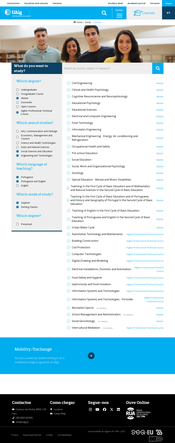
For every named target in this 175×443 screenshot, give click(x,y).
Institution (13, 3)
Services (57, 3)
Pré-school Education (85, 153)
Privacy (14, 434)
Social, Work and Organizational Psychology (98, 166)
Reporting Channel (32, 434)
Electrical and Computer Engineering (94, 116)
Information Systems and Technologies (96, 291)
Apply (158, 68)
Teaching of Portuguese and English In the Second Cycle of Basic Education (111, 219)
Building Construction (85, 241)
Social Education (81, 159)
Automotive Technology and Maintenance (97, 234)
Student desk (115, 3)
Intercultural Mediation (86, 327)
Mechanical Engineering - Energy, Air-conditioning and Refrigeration (105, 138)
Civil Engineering (82, 83)
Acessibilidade (64, 434)
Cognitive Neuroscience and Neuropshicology (99, 96)
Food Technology (82, 123)
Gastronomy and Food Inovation (91, 284)
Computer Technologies (86, 254)
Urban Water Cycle (83, 227)
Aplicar (104, 12)
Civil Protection (81, 247)
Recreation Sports (83, 307)
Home (79, 22)
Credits (49, 434)
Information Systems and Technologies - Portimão (102, 299)
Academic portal (136, 3)
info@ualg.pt (22, 422)
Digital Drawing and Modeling (90, 260)
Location (58, 409)
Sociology (77, 173)
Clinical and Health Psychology (90, 89)
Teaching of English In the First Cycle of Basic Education (105, 210)
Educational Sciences (84, 109)
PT (168, 13)
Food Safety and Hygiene (87, 277)
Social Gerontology (83, 321)
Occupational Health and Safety (91, 146)
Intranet (155, 3)
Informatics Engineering (86, 129)
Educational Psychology (86, 103)
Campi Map (60, 413)
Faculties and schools (36, 3)
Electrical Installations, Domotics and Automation (101, 269)
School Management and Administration (96, 314)
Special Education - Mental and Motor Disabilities (101, 179)
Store (168, 3)
